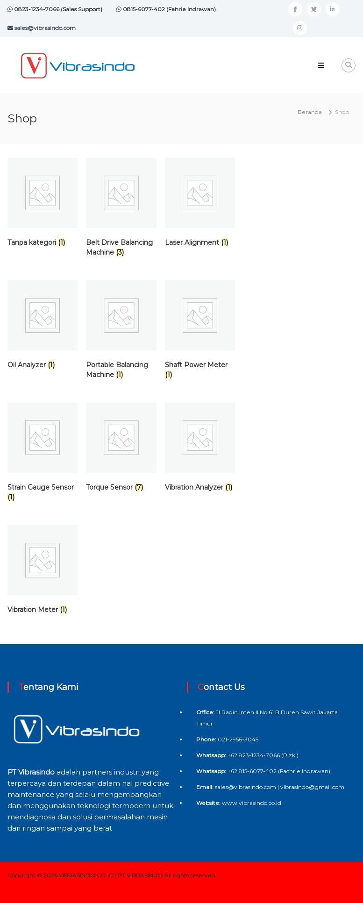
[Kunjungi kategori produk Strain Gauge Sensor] (42, 454)
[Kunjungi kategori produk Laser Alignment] (200, 204)
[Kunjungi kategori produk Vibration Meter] (42, 571)
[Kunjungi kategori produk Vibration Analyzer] (200, 449)
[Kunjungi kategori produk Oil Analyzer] (42, 326)
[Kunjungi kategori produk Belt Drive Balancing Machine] (121, 209)
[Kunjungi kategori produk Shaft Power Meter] (200, 331)
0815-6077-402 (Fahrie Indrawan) (168, 9)
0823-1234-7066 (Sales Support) (57, 9)
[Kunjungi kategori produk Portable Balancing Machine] (121, 331)
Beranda (310, 111)
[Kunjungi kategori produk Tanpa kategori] (42, 204)
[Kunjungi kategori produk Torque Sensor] (121, 449)
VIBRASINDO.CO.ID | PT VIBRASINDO (111, 875)
